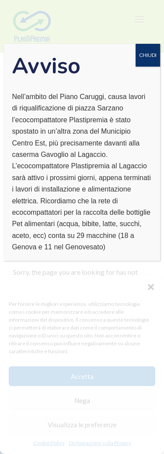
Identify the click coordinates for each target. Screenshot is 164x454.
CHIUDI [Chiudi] (148, 55)
